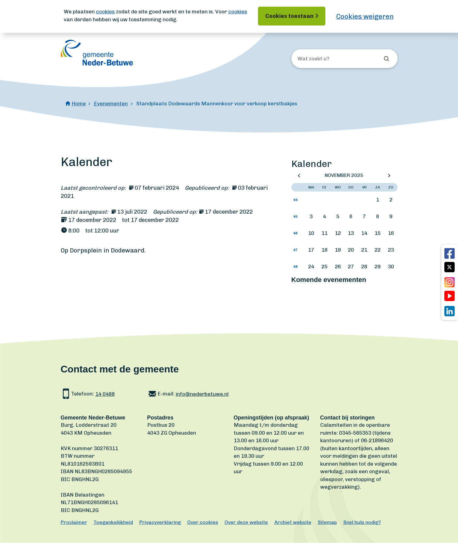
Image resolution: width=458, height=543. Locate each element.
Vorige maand (299, 176)
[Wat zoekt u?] (330, 59)
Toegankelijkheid (113, 522)
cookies (105, 11)
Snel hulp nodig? (362, 522)
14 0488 (105, 394)
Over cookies (202, 522)
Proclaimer (74, 522)
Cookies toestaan (289, 16)
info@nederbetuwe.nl (202, 394)
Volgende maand (389, 176)
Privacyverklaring (160, 522)
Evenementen (111, 103)
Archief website (292, 522)
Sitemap (327, 522)
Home (79, 103)
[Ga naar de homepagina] (97, 53)
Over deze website (246, 522)
